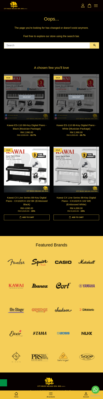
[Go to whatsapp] (95, 390)
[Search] (47, 45)
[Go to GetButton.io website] (95, 396)
